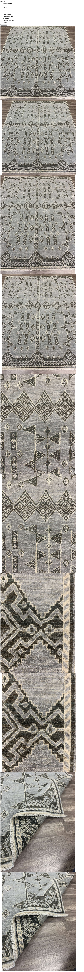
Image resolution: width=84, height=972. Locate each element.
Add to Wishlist (3, 24)
